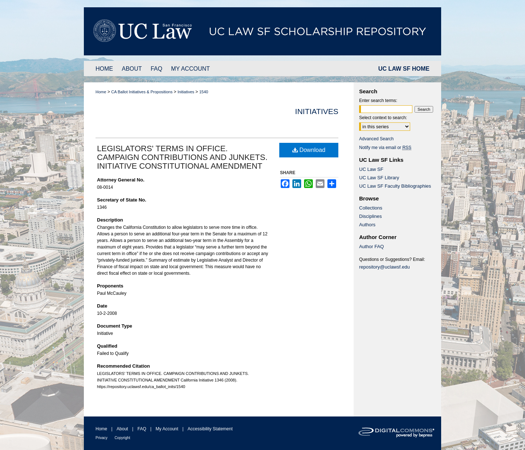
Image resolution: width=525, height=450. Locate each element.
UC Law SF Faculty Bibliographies (395, 186)
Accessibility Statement (210, 428)
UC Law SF (371, 169)
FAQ (141, 428)
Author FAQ (371, 246)
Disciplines (370, 216)
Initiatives (186, 92)
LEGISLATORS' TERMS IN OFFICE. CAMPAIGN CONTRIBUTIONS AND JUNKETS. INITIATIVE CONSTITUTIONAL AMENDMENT (182, 157)
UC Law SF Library (379, 177)
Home (101, 92)
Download (309, 150)
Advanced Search (376, 138)
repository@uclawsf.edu (384, 267)
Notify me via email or (385, 147)
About (122, 428)
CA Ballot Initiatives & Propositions (141, 92)
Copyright (122, 438)
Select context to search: (383, 117)
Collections (370, 208)
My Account (167, 428)
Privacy (102, 438)
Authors (367, 224)
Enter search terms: (378, 100)
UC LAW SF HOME (403, 69)
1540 (203, 92)
